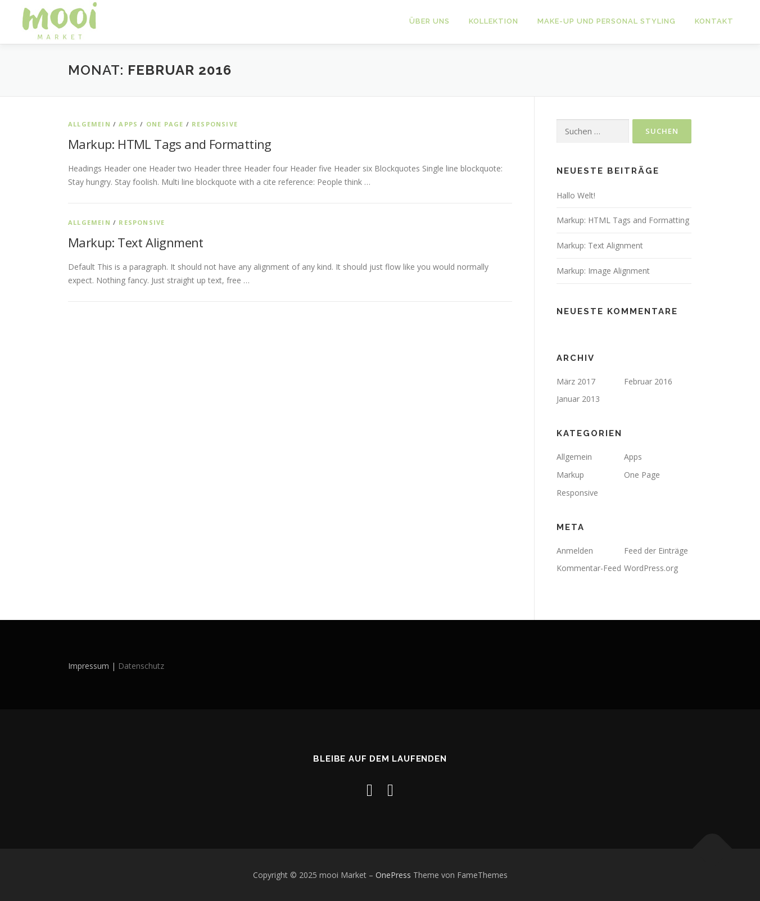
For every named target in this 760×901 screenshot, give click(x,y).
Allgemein (89, 123)
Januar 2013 (578, 398)
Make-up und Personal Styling (606, 21)
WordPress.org (651, 568)
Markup (570, 474)
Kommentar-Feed (589, 568)
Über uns (429, 21)
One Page (165, 123)
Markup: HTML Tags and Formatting (170, 143)
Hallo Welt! (576, 194)
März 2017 (576, 381)
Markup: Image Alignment (603, 270)
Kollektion (493, 21)
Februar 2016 (648, 381)
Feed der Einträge (656, 550)
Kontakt (714, 21)
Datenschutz (141, 665)
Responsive (215, 123)
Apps (128, 123)
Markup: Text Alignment (135, 242)
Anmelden (575, 550)
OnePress (393, 875)
